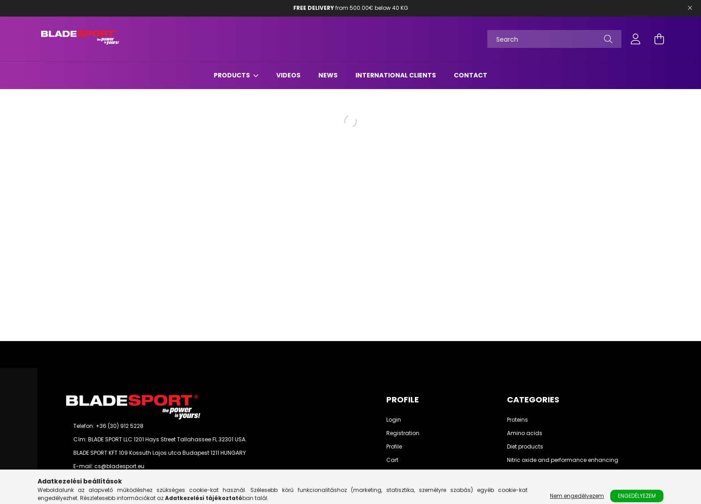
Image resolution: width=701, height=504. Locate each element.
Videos (288, 75)
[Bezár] (690, 8)
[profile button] (636, 39)
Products (232, 75)
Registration (402, 433)
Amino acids (524, 433)
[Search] (554, 39)
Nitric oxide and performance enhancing (562, 460)
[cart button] (659, 39)
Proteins (517, 420)
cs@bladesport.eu (119, 466)
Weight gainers (528, 473)
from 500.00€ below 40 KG (350, 8)
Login (393, 420)
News (328, 75)
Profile (394, 447)
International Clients (395, 75)
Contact (470, 75)
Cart (392, 460)
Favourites (400, 473)
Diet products (525, 447)
